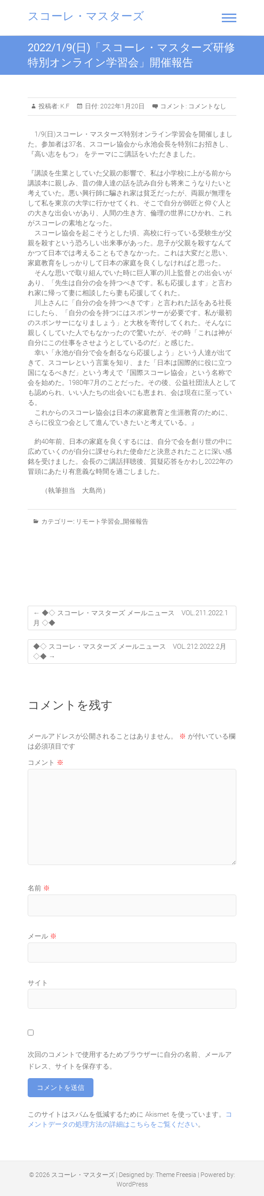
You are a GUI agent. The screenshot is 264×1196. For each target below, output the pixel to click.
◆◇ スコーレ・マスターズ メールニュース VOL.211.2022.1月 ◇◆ (130, 618)
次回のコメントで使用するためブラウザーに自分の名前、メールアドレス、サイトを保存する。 (130, 1060)
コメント (46, 762)
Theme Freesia (176, 1174)
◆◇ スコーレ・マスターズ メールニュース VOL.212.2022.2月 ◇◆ (129, 651)
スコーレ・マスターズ (86, 16)
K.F (64, 106)
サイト (38, 983)
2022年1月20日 (122, 106)
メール (42, 936)
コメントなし (207, 106)
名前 (39, 888)
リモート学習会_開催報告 (112, 521)
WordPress (132, 1184)
